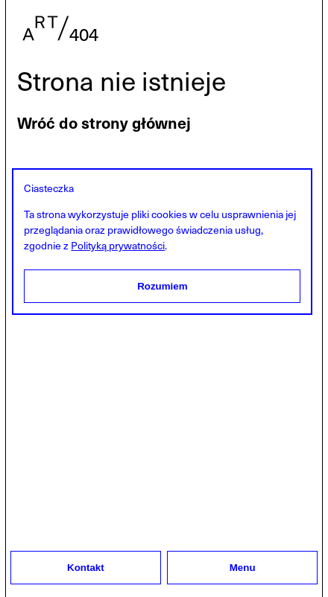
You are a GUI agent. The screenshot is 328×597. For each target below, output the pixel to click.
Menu (243, 567)
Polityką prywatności (118, 245)
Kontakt (85, 567)
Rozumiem (162, 286)
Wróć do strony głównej (104, 122)
